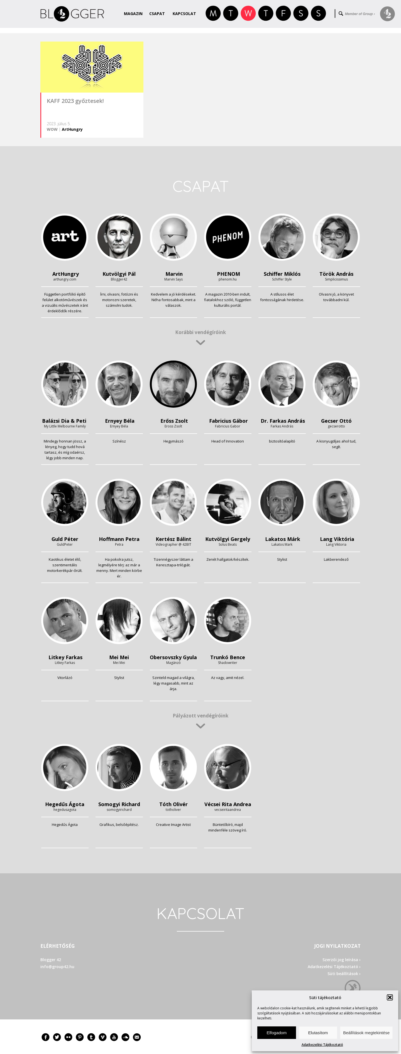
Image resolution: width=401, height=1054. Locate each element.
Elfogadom (276, 1032)
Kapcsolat (184, 13)
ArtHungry (72, 129)
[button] (390, 997)
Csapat (157, 13)
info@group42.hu (57, 966)
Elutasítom (318, 1032)
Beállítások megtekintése (366, 1032)
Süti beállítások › (344, 973)
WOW (52, 129)
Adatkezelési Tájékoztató (322, 1044)
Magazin (133, 13)
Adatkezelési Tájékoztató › (334, 966)
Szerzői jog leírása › (341, 959)
